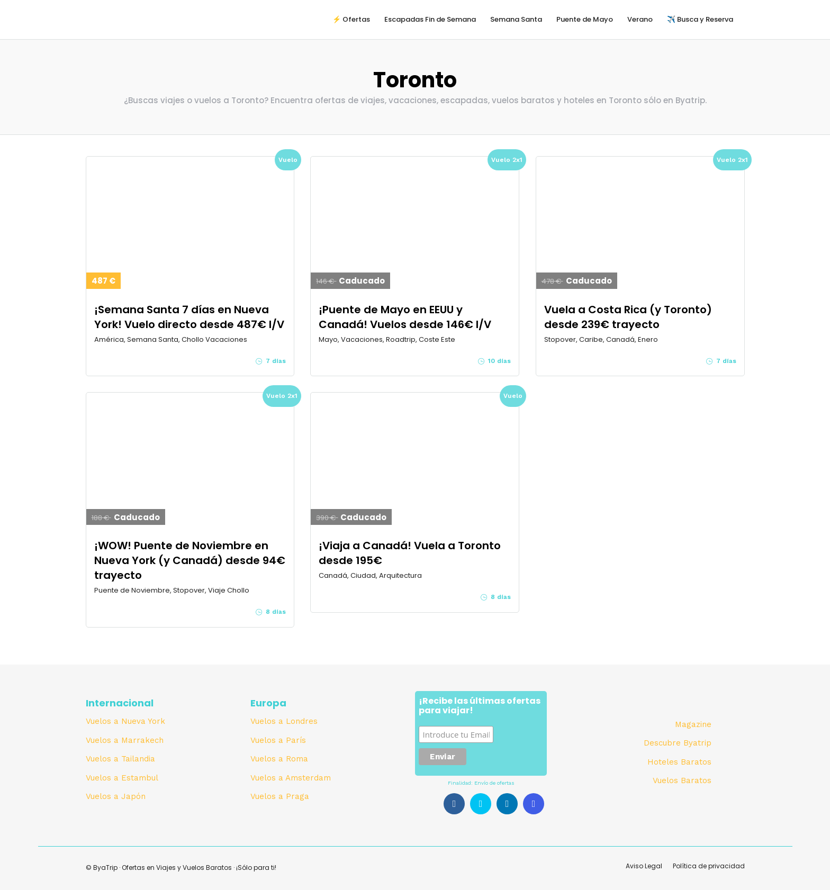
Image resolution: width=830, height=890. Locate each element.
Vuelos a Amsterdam (290, 778)
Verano (640, 19)
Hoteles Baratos (679, 762)
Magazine (693, 724)
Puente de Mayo (584, 19)
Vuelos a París (278, 740)
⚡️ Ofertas (351, 19)
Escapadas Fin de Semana (430, 19)
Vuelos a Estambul (122, 778)
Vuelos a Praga (279, 796)
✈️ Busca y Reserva (700, 19)
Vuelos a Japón (116, 796)
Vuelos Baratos (682, 780)
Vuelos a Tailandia (120, 759)
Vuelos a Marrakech (125, 740)
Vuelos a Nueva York (125, 721)
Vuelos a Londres (284, 721)
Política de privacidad (709, 865)
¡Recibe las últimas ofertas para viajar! (479, 706)
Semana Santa (516, 19)
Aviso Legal (644, 865)
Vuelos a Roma (279, 759)
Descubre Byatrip (677, 743)
